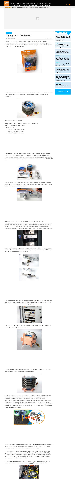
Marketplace (29, 472)
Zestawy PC (41, 472)
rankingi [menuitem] (38, 3)
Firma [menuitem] (36, 5)
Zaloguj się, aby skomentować (46, 430)
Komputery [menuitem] (13, 5)
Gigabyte (23, 408)
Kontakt (21, 473)
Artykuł (31, 418)
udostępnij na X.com (45, 405)
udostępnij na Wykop (29, 405)
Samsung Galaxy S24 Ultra (31, 473)
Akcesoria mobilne (8, 418)
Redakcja (9, 472)
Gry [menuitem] (21, 5)
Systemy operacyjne (21, 418)
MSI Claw (55, 473)
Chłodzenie (12, 408)
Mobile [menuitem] (18, 5)
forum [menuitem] (46, 3)
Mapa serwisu (22, 472)
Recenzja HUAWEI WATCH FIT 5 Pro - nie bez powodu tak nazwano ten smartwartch (9, 422)
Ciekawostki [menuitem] (31, 5)
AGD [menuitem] (40, 5)
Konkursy (35, 472)
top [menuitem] (43, 3)
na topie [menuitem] (22, 3)
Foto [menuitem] (24, 5)
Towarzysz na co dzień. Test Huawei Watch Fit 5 (46, 421)
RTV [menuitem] (27, 5)
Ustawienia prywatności (62, 472)
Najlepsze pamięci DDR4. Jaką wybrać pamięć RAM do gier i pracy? (34, 421)
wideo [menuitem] (27, 3)
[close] (52, 400)
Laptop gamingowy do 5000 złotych (37, 475)
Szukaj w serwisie (67, 4)
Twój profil (69, 4)
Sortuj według (27, 430)
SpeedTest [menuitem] (32, 3)
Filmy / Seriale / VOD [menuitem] (46, 5)
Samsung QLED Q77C (63, 473)
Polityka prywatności (50, 472)
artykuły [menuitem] (17, 3)
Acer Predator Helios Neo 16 (44, 473)
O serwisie (15, 472)
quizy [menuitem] (50, 3)
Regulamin (15, 473)
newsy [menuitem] (12, 3)
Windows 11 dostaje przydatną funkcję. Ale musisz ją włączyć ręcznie (22, 421)
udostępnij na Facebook (13, 405)
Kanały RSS (9, 473)
